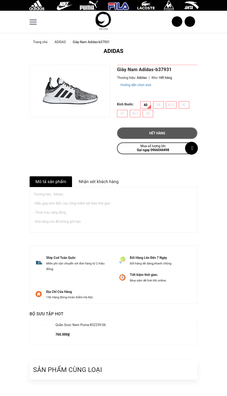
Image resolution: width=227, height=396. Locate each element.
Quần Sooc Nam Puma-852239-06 (80, 325)
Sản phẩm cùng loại (67, 370)
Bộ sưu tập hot (46, 313)
